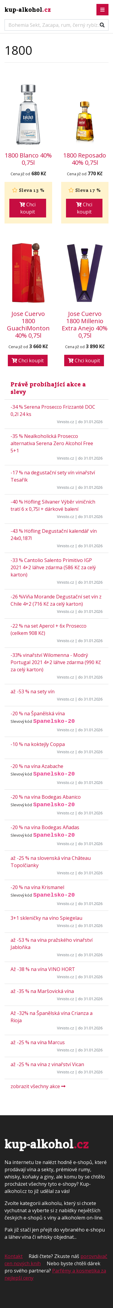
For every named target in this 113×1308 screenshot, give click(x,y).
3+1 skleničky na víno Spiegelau (46, 918)
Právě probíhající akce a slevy (48, 388)
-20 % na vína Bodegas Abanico (46, 797)
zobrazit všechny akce (38, 1086)
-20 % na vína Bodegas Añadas (45, 827)
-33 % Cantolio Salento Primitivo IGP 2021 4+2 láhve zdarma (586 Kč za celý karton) (53, 567)
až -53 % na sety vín (33, 691)
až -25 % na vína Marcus (38, 1042)
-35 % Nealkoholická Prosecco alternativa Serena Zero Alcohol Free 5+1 (52, 443)
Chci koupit (28, 208)
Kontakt (14, 1256)
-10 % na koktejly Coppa (38, 744)
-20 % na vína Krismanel (37, 887)
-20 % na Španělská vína (38, 713)
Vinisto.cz (65, 421)
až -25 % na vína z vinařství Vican (47, 1064)
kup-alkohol (28, 10)
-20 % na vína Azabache (37, 766)
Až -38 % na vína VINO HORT (43, 969)
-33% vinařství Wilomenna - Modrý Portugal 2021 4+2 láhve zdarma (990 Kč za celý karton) (56, 662)
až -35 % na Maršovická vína (42, 991)
